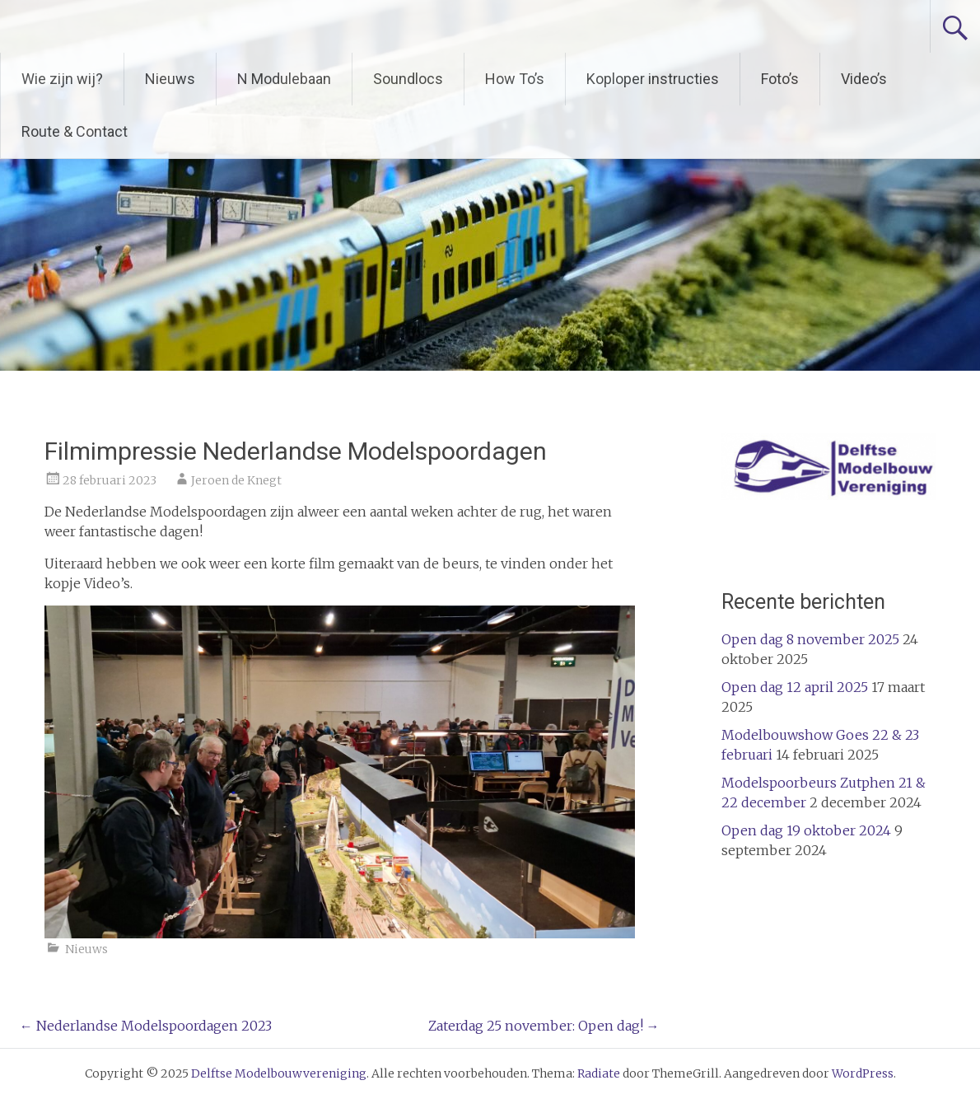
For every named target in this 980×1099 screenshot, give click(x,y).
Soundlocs (408, 78)
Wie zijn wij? (62, 78)
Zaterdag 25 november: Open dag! (544, 1025)
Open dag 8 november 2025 (810, 639)
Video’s (864, 78)
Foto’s (780, 78)
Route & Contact (74, 131)
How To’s (514, 78)
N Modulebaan (284, 78)
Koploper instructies (652, 78)
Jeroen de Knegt (236, 480)
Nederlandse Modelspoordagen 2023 (146, 1025)
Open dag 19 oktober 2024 (806, 830)
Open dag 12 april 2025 (794, 687)
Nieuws (170, 78)
